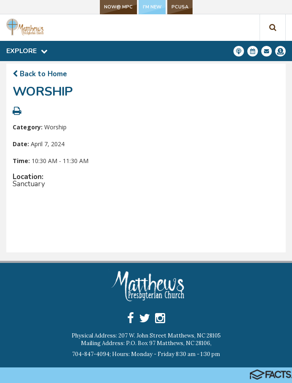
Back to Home (40, 74)
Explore (27, 51)
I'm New (152, 7)
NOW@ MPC (118, 7)
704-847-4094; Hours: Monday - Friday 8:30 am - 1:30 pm (146, 354)
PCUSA (179, 7)
